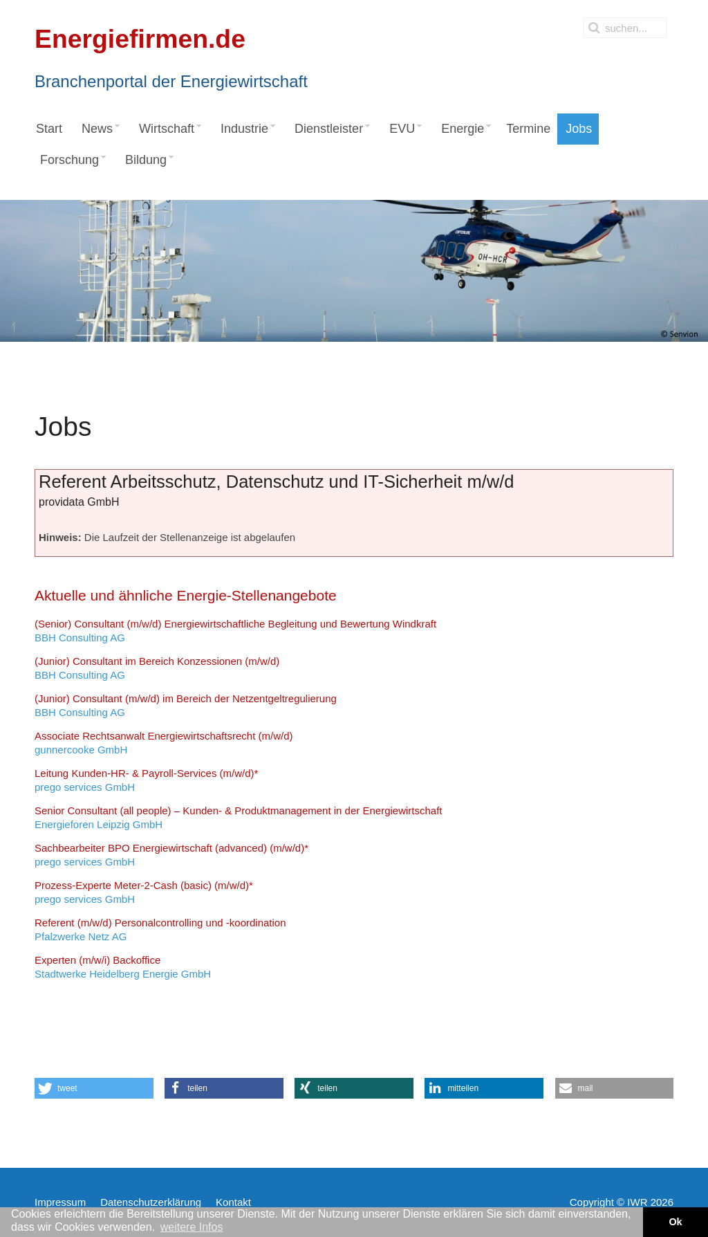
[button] (94, 1088)
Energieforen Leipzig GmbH (238, 817)
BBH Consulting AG (235, 630)
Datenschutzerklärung (150, 1202)
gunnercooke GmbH (163, 742)
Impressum (60, 1202)
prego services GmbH (146, 780)
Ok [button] (675, 1221)
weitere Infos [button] (191, 1227)
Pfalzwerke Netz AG (160, 929)
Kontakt (233, 1202)
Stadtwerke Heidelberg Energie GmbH (123, 967)
